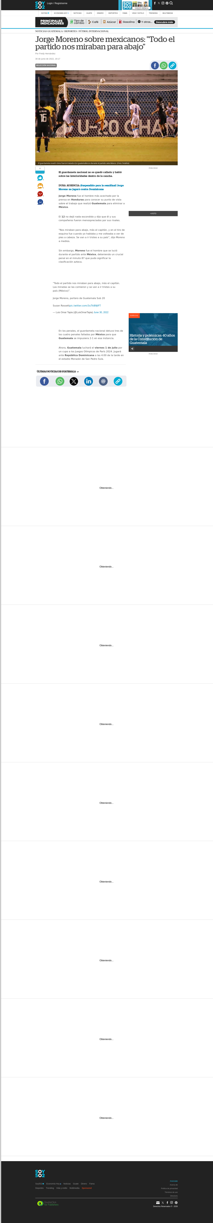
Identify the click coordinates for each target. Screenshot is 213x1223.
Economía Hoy (61, 13)
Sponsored (87, 1188)
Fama (125, 13)
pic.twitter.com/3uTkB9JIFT (85, 305)
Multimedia (75, 1188)
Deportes (113, 13)
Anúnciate (174, 1181)
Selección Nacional (46, 65)
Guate (89, 13)
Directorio (174, 1196)
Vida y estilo (138, 13)
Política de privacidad (169, 1188)
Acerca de (174, 1185)
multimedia (168, 13)
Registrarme (61, 3)
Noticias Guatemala (49, 31)
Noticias (78, 13)
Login (50, 3)
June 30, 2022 (101, 312)
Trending (153, 13)
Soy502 (45, 13)
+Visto (153, 214)
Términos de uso (171, 1192)
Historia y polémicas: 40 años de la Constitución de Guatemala (152, 339)
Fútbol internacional (94, 31)
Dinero (100, 13)
